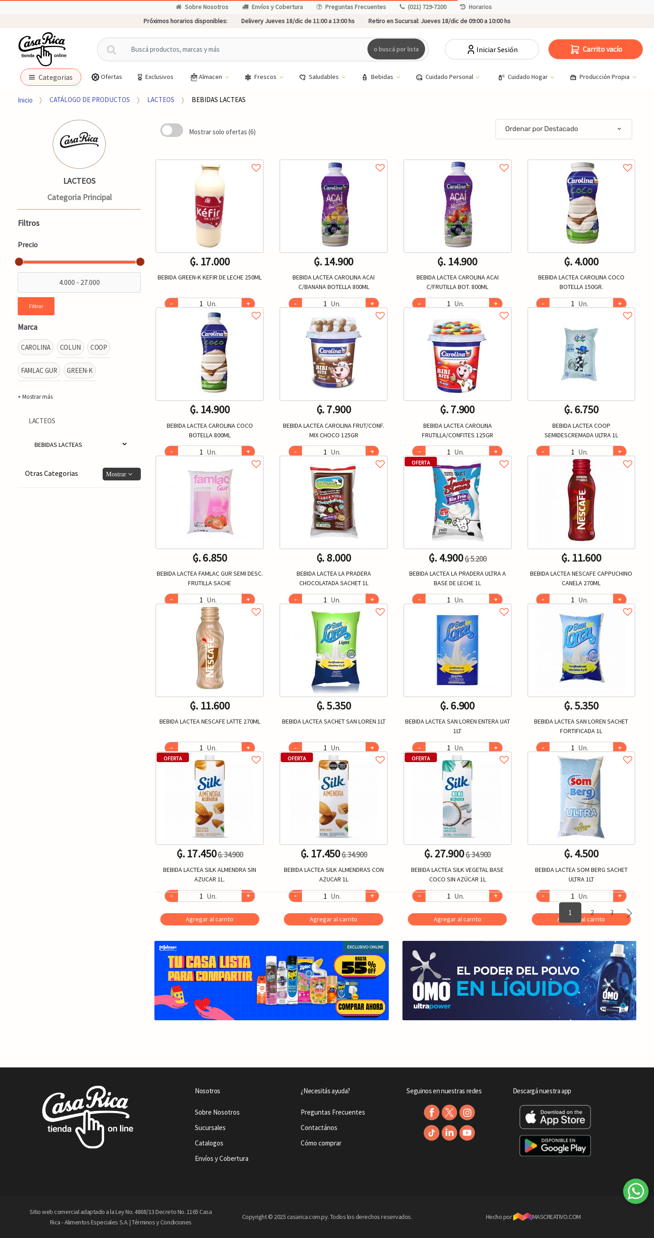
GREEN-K (80, 370)
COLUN (70, 347)
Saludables (319, 77)
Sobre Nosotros (202, 7)
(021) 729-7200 (423, 7)
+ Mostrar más (35, 397)
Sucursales (210, 1127)
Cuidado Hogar (523, 77)
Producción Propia (600, 77)
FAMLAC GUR (39, 370)
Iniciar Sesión (492, 49)
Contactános (319, 1127)
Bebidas (378, 77)
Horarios (476, 7)
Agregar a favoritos (210, 157)
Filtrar (36, 306)
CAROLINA (35, 347)
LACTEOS (160, 99)
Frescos (261, 77)
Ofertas (106, 76)
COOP (98, 347)
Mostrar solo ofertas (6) (222, 131)
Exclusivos (154, 76)
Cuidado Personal (445, 77)
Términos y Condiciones (162, 1222)
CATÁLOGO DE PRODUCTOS (90, 99)
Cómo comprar (321, 1143)
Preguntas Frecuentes (351, 7)
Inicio (25, 99)
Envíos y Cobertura (272, 7)
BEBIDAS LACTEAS (219, 99)
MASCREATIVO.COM (547, 1217)
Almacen (206, 77)
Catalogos (209, 1143)
